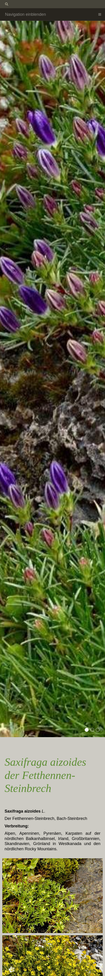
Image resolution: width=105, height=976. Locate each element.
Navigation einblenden (25, 14)
